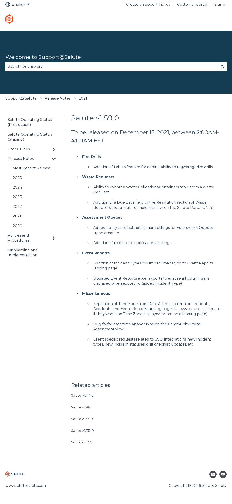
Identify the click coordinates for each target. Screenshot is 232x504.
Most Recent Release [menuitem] (32, 168)
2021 (83, 98)
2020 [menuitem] (17, 226)
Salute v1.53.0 (81, 442)
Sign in (221, 4)
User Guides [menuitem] (19, 149)
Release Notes (57, 98)
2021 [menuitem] (17, 216)
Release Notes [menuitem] (21, 158)
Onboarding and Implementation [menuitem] (23, 252)
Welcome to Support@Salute (43, 57)
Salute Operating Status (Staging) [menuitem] (30, 137)
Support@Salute (21, 98)
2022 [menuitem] (17, 206)
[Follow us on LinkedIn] (213, 474)
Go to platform (208, 19)
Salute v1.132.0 (82, 431)
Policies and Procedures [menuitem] (18, 237)
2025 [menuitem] (17, 178)
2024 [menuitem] (17, 187)
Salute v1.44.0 (82, 419)
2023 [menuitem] (17, 197)
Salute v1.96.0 (82, 407)
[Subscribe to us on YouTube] (223, 474)
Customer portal (192, 4)
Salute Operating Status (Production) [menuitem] (30, 122)
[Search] (222, 66)
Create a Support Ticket (148, 4)
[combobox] (111, 66)
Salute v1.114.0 (82, 396)
